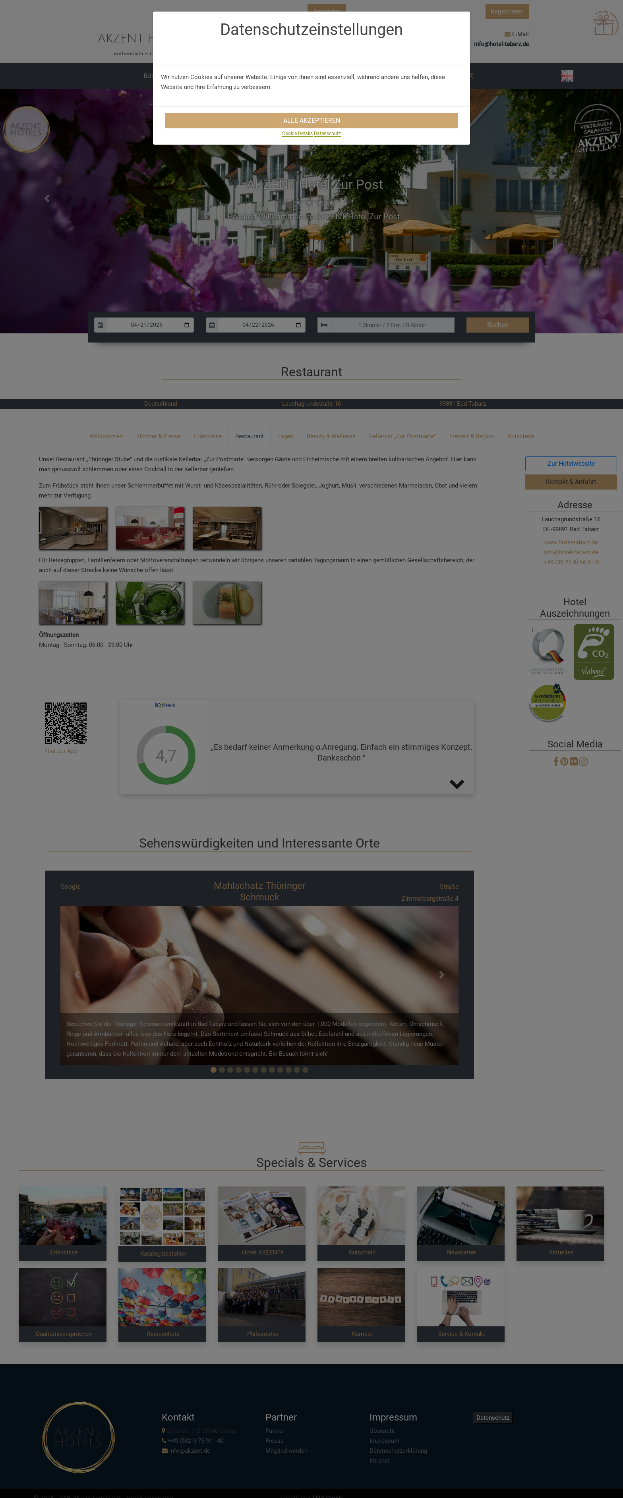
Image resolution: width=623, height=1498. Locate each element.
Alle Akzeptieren (311, 120)
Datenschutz (327, 133)
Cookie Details (297, 133)
